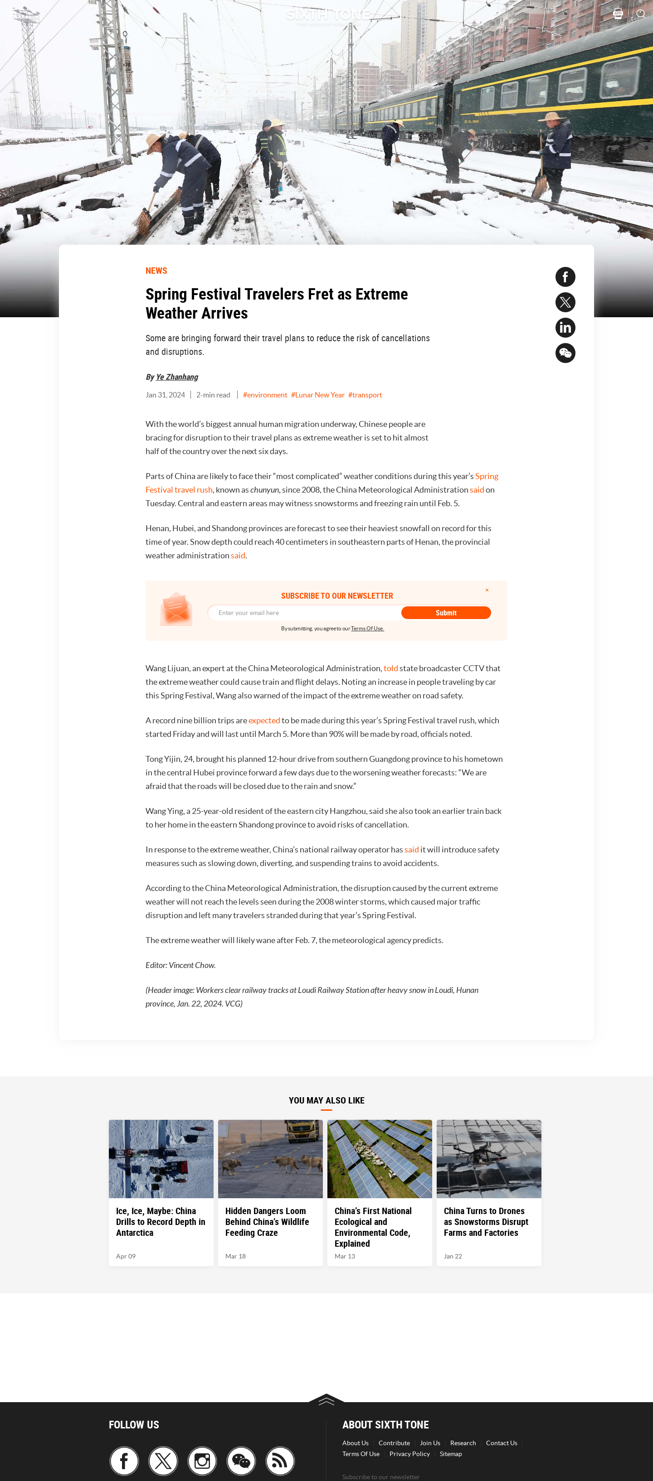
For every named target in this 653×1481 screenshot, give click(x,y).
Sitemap (451, 1453)
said (477, 489)
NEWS (156, 270)
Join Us (430, 1443)
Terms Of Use (361, 1453)
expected (264, 720)
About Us (355, 1443)
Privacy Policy (410, 1453)
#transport (365, 395)
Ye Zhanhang (177, 376)
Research (463, 1443)
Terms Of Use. (367, 628)
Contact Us (501, 1443)
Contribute (394, 1443)
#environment (265, 395)
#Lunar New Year (318, 395)
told (391, 668)
